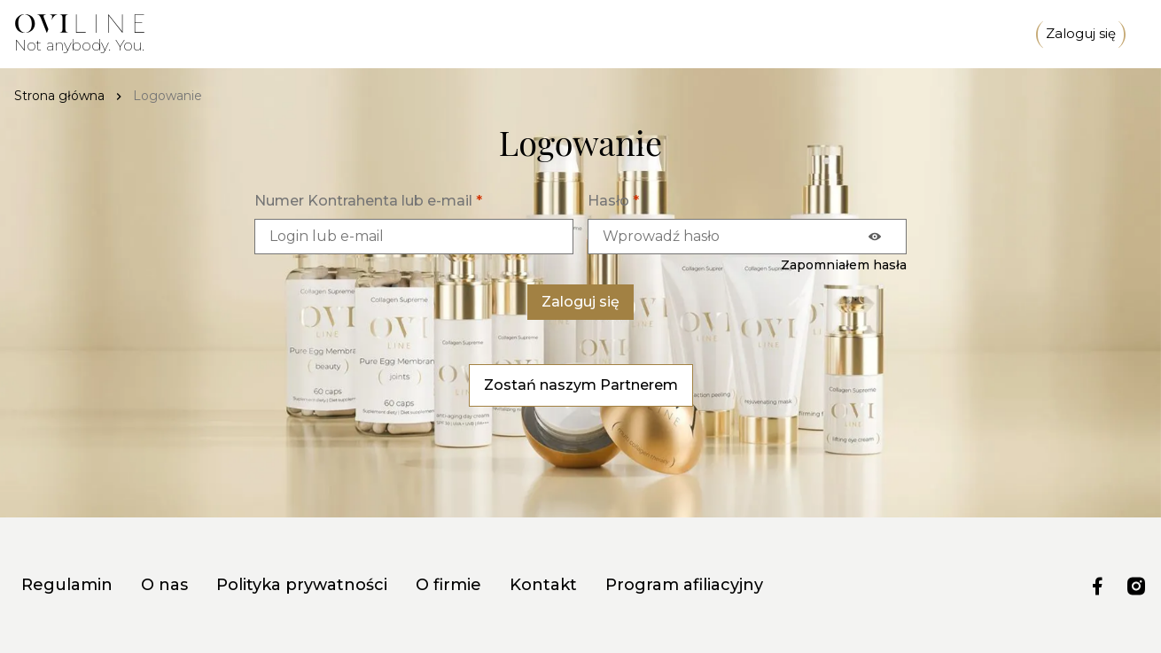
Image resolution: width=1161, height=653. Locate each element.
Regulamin (67, 585)
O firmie (448, 585)
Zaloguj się (1081, 34)
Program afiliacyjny (684, 585)
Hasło (613, 200)
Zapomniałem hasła (844, 265)
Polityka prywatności (301, 585)
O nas (164, 585)
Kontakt (543, 585)
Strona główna (59, 96)
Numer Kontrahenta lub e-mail (368, 200)
